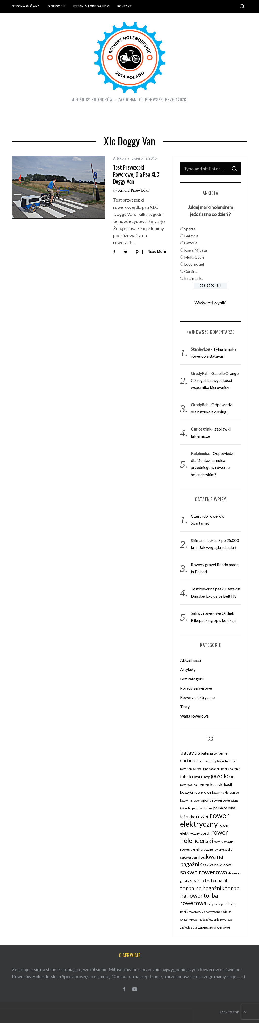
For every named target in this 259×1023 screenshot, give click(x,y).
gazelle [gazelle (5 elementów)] (219, 775)
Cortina (190, 271)
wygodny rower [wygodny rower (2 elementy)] (189, 919)
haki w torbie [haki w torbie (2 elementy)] (201, 784)
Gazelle (190, 242)
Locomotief (194, 264)
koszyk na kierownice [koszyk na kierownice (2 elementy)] (225, 792)
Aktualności (190, 660)
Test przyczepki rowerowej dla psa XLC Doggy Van (136, 174)
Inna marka (193, 278)
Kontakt (124, 6)
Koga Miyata (195, 250)
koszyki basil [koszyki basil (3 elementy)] (221, 784)
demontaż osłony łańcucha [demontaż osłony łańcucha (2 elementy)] (212, 761)
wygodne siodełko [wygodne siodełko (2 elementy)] (220, 911)
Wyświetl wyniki (210, 302)
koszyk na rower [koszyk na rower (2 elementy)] (190, 800)
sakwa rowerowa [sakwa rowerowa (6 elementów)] (203, 872)
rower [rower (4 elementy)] (202, 816)
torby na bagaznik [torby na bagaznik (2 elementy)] (218, 904)
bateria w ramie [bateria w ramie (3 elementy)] (214, 753)
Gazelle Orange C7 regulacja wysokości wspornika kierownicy (215, 380)
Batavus (191, 235)
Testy (185, 706)
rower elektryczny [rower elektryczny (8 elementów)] (204, 819)
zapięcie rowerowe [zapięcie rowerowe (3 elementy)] (214, 927)
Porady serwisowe (196, 688)
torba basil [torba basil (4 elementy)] (216, 880)
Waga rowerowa (194, 715)
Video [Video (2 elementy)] (205, 911)
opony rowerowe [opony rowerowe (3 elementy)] (215, 800)
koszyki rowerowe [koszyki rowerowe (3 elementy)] (195, 792)
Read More (157, 252)
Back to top (233, 1012)
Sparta (190, 228)
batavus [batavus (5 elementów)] (190, 752)
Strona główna (26, 6)
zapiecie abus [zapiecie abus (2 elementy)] (188, 927)
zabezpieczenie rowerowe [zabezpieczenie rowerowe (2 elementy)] (216, 919)
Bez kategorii (192, 678)
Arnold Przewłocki (133, 190)
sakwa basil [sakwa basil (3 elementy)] (190, 857)
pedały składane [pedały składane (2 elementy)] (202, 808)
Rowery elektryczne (197, 697)
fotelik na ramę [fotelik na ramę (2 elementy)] (230, 768)
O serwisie (57, 6)
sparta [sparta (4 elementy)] (197, 880)
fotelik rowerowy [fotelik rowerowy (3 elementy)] (195, 776)
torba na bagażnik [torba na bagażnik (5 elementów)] (202, 888)
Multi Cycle (194, 257)
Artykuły (119, 158)
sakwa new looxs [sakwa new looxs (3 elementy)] (217, 865)
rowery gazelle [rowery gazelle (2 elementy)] (223, 849)
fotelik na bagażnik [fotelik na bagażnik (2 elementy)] (208, 768)
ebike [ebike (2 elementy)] (192, 768)
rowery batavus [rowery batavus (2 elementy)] (223, 841)
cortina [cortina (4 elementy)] (187, 760)
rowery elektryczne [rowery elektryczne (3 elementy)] (196, 849)
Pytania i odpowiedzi (91, 6)
